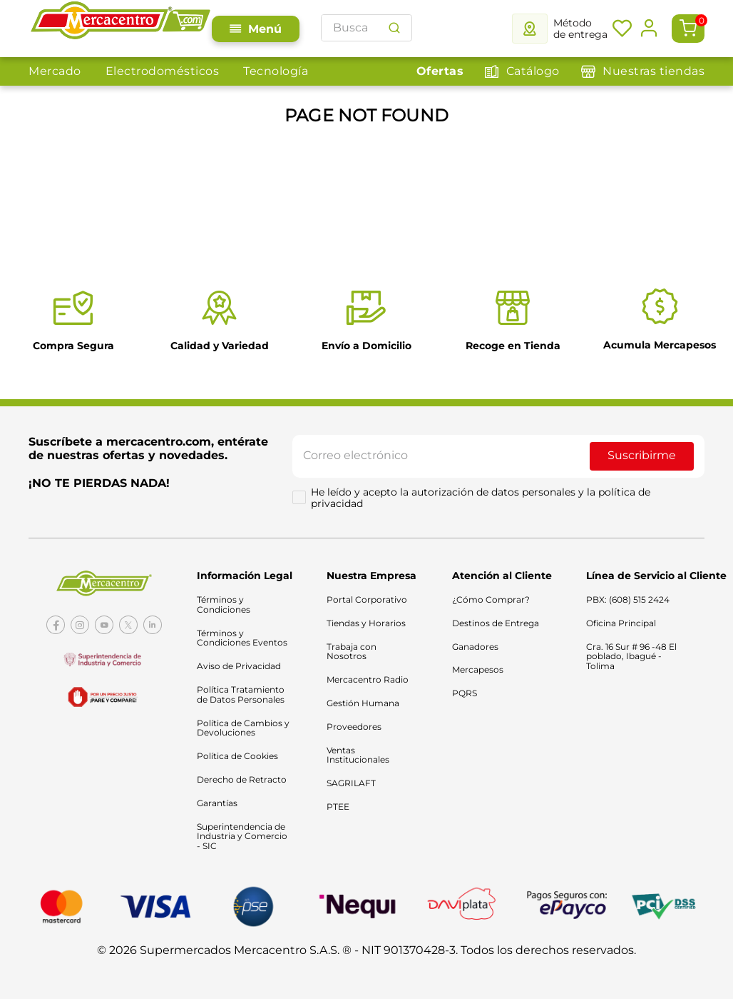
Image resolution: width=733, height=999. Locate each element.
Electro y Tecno (378, 52)
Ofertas (700, 52)
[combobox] (472, 20)
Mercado (51, 52)
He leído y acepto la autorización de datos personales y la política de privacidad (482, 499)
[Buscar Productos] (679, 21)
